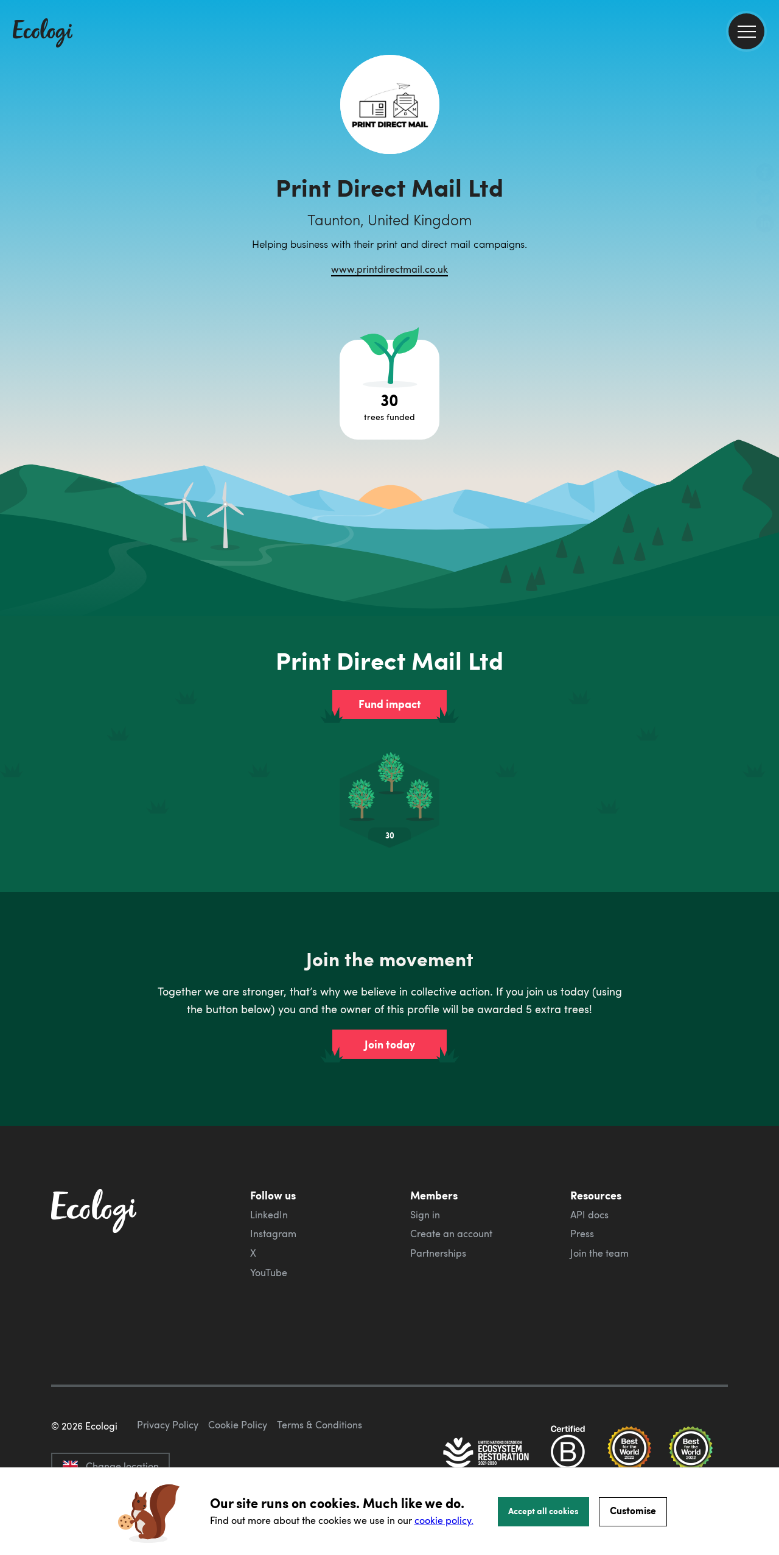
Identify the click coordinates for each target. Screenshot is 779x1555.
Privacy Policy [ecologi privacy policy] (167, 1425)
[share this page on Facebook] (765, 173)
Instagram (273, 1233)
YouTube (268, 1272)
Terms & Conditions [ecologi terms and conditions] (319, 1425)
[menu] (746, 31)
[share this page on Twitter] (765, 199)
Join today (390, 1044)
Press (582, 1233)
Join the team (599, 1253)
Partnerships (438, 1253)
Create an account (451, 1233)
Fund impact (389, 704)
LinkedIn (269, 1215)
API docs (589, 1215)
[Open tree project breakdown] (389, 390)
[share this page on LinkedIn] (765, 224)
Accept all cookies (543, 1510)
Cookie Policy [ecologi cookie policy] (237, 1425)
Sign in (425, 1215)
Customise (633, 1510)
